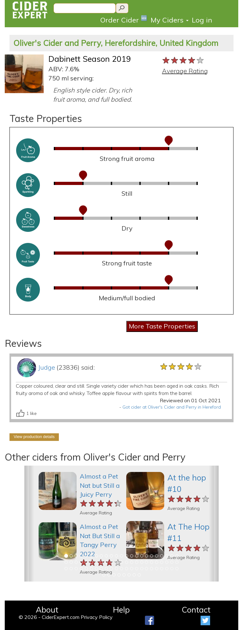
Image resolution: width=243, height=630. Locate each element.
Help (121, 609)
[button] (29, 524)
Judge (46, 367)
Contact (196, 609)
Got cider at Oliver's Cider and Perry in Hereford (171, 407)
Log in (202, 20)
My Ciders (170, 20)
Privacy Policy (97, 617)
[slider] (183, 60)
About (47, 609)
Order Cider (123, 19)
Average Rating (185, 71)
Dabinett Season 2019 (89, 59)
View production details (34, 437)
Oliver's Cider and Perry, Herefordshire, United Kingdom (115, 43)
